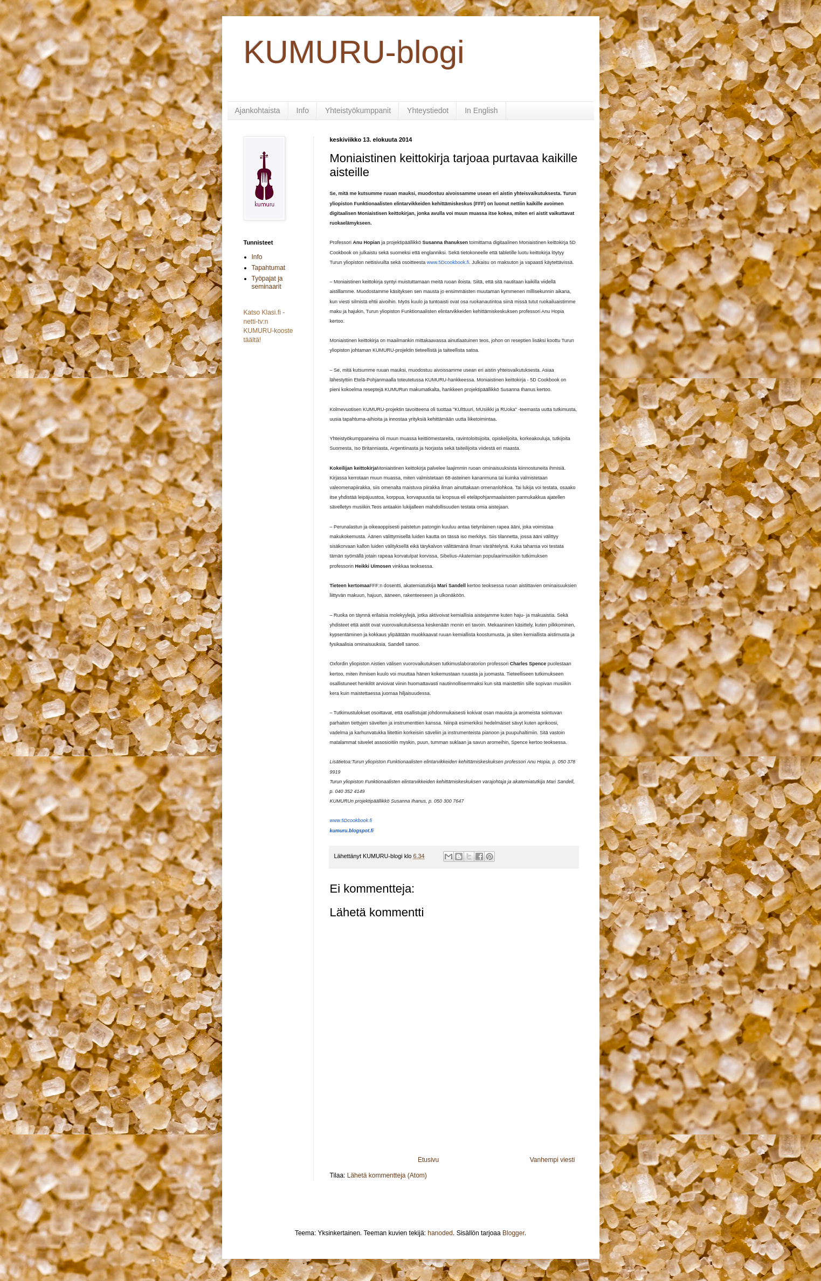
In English (481, 110)
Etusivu (428, 1160)
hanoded (440, 1233)
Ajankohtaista (257, 110)
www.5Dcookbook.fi (448, 262)
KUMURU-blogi (354, 52)
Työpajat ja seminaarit (267, 282)
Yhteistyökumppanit (358, 110)
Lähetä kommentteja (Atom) (387, 1175)
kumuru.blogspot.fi (352, 830)
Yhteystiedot (428, 110)
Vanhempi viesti (552, 1160)
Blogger (513, 1233)
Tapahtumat (269, 267)
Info (302, 110)
